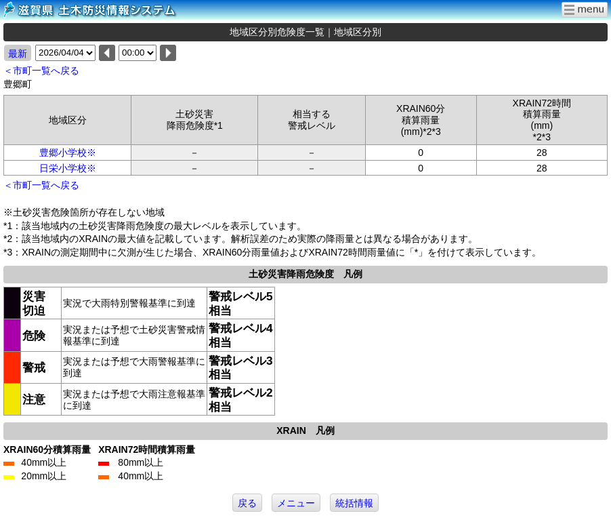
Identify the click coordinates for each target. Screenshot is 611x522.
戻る (247, 503)
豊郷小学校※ (67, 152)
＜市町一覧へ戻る (41, 70)
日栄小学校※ (67, 168)
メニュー (296, 503)
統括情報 (354, 503)
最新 (17, 53)
